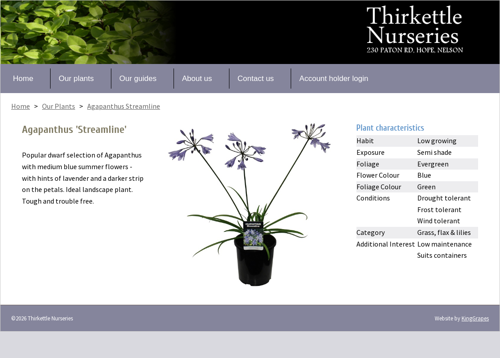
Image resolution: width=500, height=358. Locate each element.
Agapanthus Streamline (123, 106)
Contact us (255, 78)
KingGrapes (475, 318)
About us (197, 78)
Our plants (76, 78)
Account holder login (333, 78)
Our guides (138, 78)
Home (23, 78)
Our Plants (58, 106)
